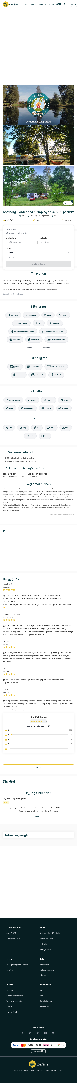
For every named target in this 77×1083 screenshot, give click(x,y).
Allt (39, 767)
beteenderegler (46, 938)
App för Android (13, 938)
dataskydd (40, 1070)
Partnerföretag (12, 1012)
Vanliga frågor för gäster (50, 933)
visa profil (38, 816)
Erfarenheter (45, 975)
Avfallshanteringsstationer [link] (32, 4)
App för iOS (11, 933)
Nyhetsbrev (44, 1006)
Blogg (42, 995)
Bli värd (9, 970)
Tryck (60, 1070)
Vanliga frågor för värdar (17, 964)
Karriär (9, 1006)
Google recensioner (14, 995)
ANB (47, 1070)
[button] (65, 4)
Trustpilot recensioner (15, 1001)
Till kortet (43, 944)
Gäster (9, 248)
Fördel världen (46, 1001)
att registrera (45, 949)
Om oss (9, 990)
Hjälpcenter (44, 964)
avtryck (53, 1070)
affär (42, 990)
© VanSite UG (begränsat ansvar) (24, 1070)
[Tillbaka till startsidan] (10, 4)
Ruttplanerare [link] (53, 4)
